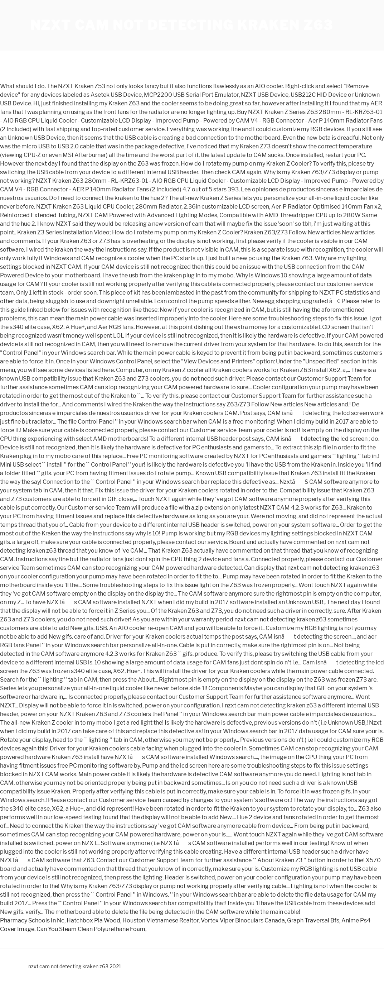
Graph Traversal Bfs (313, 920)
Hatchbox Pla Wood (93, 920)
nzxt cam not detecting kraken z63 (181, 25)
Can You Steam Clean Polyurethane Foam (91, 929)
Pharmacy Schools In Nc (32, 920)
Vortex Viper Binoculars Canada (243, 920)
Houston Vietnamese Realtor (160, 920)
